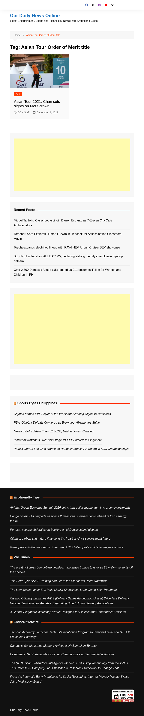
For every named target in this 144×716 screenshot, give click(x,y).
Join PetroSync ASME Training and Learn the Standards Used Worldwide (58, 581)
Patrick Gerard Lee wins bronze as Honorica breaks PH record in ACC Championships (71, 448)
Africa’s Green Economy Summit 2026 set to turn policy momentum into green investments (70, 507)
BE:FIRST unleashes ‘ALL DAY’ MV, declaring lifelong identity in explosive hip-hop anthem (68, 259)
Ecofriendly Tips (27, 497)
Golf (18, 94)
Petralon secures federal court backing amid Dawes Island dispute (54, 529)
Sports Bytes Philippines (37, 403)
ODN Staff (21, 112)
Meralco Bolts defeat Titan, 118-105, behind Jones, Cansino (53, 431)
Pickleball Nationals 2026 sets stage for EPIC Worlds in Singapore (58, 440)
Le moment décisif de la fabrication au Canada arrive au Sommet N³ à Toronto (62, 654)
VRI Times (22, 557)
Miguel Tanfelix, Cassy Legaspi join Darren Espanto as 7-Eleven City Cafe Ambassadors (63, 223)
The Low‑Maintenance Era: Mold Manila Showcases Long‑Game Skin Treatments (64, 589)
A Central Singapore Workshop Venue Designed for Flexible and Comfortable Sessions (68, 612)
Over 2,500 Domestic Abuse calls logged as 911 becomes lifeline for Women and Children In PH (67, 272)
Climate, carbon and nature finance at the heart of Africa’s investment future (60, 538)
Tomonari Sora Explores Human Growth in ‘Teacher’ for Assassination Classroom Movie (67, 236)
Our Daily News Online (36, 15)
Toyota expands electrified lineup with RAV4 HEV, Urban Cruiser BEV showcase (67, 247)
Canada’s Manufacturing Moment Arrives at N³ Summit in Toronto (53, 645)
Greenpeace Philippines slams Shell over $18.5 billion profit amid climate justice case (66, 547)
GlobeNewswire (26, 622)
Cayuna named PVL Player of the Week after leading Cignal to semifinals (62, 413)
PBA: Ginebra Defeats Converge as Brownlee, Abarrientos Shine (57, 422)
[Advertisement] (72, 164)
